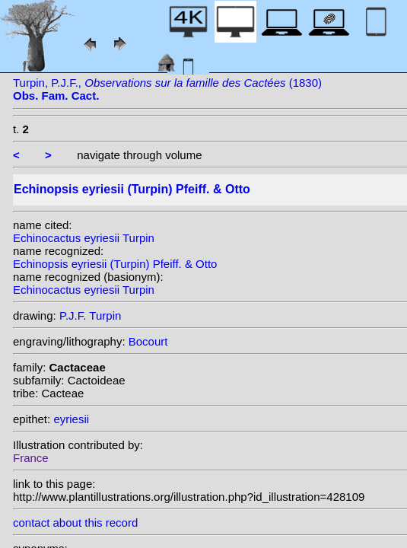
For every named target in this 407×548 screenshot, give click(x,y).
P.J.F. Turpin (90, 315)
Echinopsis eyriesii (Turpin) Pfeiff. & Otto (115, 263)
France (31, 457)
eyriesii (71, 419)
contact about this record (75, 522)
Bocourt (148, 341)
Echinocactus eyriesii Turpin (83, 237)
